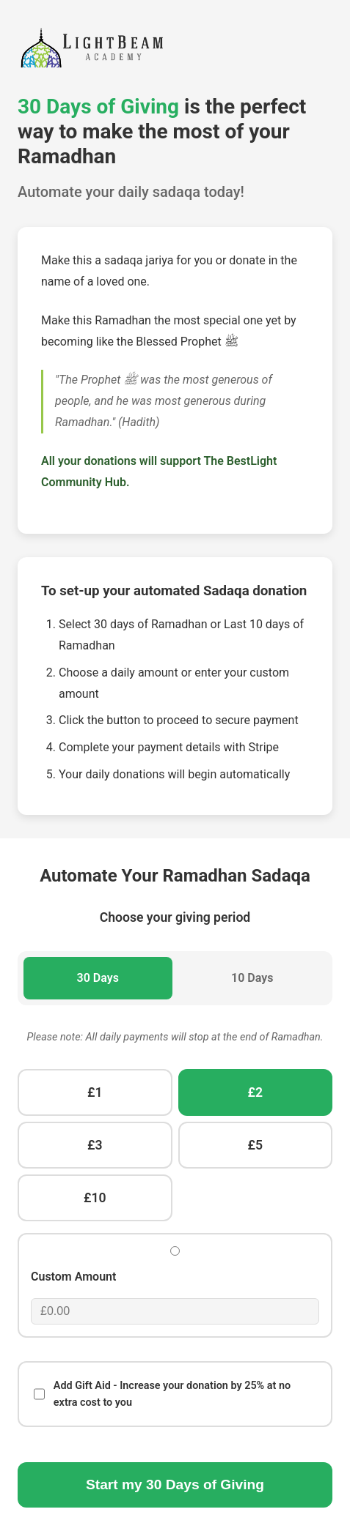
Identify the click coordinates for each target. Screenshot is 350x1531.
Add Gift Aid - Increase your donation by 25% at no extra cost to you (162, 1394)
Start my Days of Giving (175, 1484)
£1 (94, 1092)
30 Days (98, 978)
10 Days (252, 978)
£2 (255, 1092)
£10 (95, 1198)
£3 (94, 1145)
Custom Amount (73, 1277)
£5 (255, 1145)
